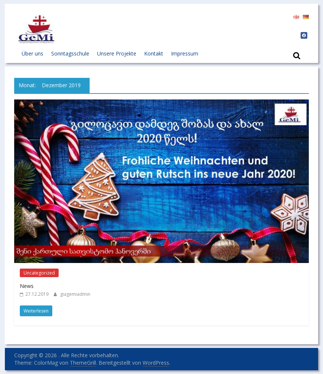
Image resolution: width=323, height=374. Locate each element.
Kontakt (153, 53)
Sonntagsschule (70, 53)
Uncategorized (39, 273)
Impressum (184, 53)
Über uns (32, 53)
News (27, 285)
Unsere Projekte (116, 53)
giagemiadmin (75, 294)
